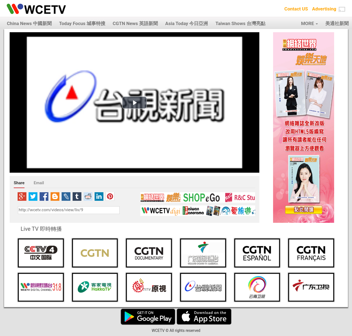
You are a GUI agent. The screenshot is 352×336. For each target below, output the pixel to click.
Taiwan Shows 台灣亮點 (240, 23)
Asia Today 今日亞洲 (186, 23)
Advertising (324, 9)
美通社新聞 (337, 23)
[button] (341, 9)
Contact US (296, 9)
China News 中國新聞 (29, 23)
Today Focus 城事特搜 (82, 23)
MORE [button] (309, 23)
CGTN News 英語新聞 (135, 23)
